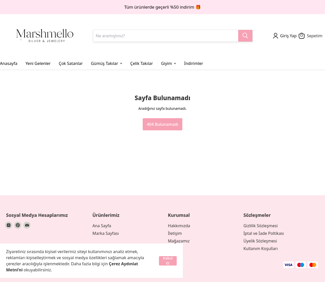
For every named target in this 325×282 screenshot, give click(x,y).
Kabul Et (168, 261)
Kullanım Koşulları (260, 248)
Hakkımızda (179, 225)
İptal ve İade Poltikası (263, 233)
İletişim (175, 233)
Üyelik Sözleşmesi (260, 241)
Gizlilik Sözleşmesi (260, 225)
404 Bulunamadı (162, 124)
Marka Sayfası (105, 233)
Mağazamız (178, 241)
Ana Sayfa (101, 225)
